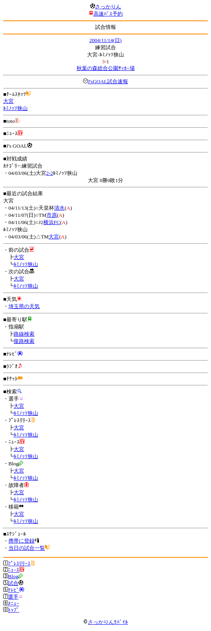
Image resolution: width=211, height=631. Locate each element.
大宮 (8, 101)
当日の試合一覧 (26, 548)
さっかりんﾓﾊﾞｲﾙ (105, 622)
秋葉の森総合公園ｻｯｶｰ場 (106, 68)
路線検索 (24, 334)
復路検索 (24, 341)
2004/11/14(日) (105, 40)
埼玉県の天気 (24, 306)
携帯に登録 (21, 541)
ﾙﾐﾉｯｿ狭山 (15, 108)
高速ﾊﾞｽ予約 (108, 14)
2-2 (49, 173)
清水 (59, 208)
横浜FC (51, 222)
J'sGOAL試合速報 (108, 81)
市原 (52, 215)
